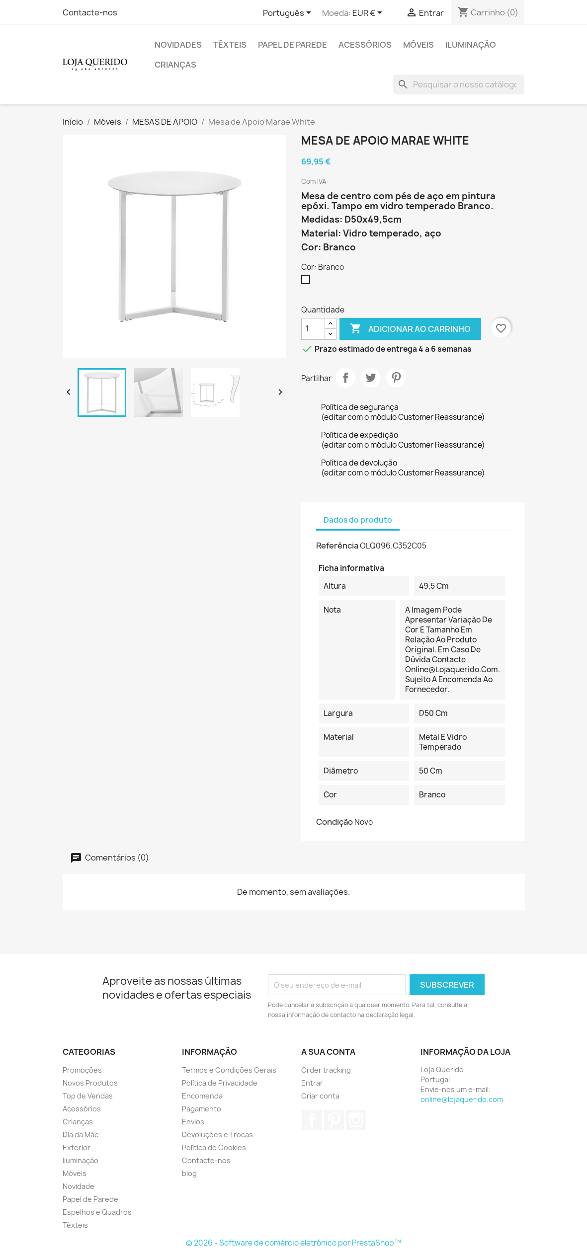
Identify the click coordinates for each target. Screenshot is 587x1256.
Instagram (356, 1120)
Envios (193, 1121)
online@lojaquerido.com (461, 1099)
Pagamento (201, 1108)
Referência (337, 545)
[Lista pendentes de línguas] (289, 13)
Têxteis (230, 44)
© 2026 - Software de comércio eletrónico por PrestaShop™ (293, 1243)
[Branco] (307, 282)
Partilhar (345, 378)
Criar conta (320, 1095)
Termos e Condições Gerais (229, 1070)
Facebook (312, 1120)
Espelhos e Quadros (97, 1212)
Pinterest (396, 378)
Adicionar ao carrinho (410, 328)
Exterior (76, 1147)
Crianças (175, 64)
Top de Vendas (88, 1095)
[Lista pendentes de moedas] (369, 13)
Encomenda (202, 1095)
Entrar (312, 1083)
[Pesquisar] (458, 84)
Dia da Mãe (81, 1134)
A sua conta (328, 1051)
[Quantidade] (313, 329)
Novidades (178, 44)
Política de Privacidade (219, 1083)
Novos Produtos (90, 1083)
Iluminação (470, 44)
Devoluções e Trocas (217, 1134)
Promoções (82, 1070)
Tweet (371, 378)
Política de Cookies (214, 1147)
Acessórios (365, 44)
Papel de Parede (292, 44)
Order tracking (326, 1070)
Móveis (418, 44)
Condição (334, 822)
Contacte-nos (90, 12)
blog (189, 1173)
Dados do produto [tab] (358, 520)
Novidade (78, 1186)
